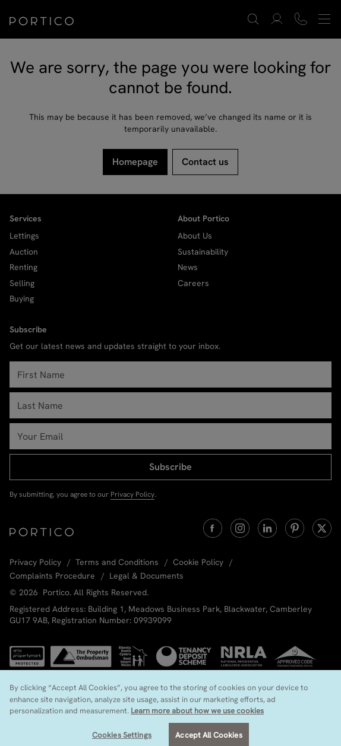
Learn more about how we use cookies (197, 721)
